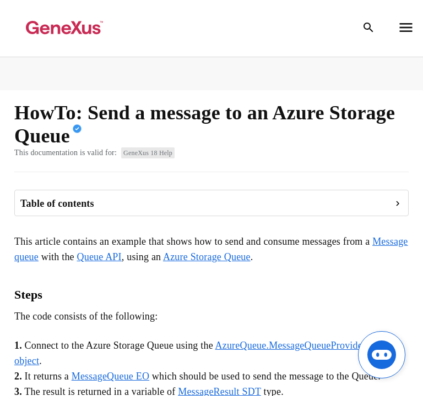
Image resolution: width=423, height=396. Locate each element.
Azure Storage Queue (207, 256)
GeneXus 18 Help (147, 153)
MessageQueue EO (110, 376)
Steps (28, 294)
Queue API (99, 256)
